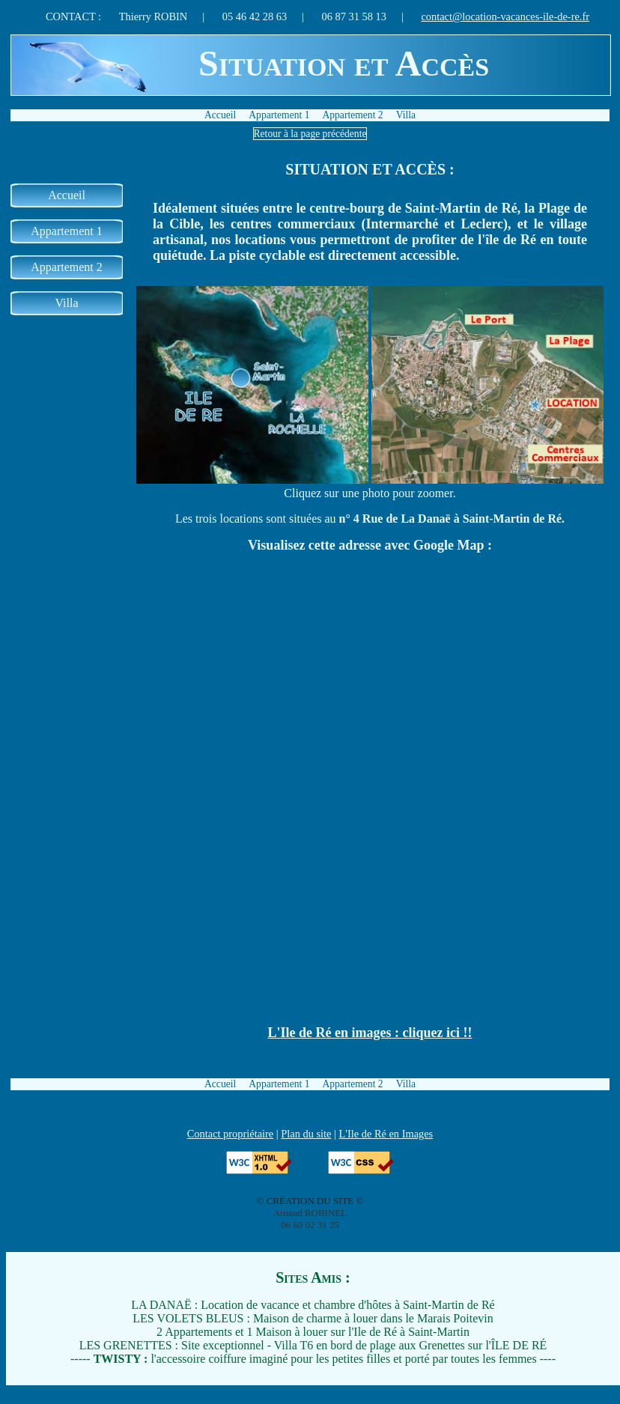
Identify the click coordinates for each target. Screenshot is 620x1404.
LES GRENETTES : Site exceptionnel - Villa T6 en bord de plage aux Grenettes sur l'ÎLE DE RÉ (313, 1345)
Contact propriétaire (230, 1134)
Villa (406, 115)
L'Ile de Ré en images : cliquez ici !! (370, 1032)
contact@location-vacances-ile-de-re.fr (505, 16)
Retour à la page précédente (310, 133)
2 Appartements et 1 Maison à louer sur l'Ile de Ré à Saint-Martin (312, 1331)
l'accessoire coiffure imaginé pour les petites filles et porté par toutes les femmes (315, 1358)
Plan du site (306, 1134)
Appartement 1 (279, 115)
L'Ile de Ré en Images (386, 1134)
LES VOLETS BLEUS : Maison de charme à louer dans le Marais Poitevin (313, 1318)
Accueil (220, 115)
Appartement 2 (352, 115)
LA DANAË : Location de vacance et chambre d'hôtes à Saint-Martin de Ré (312, 1304)
